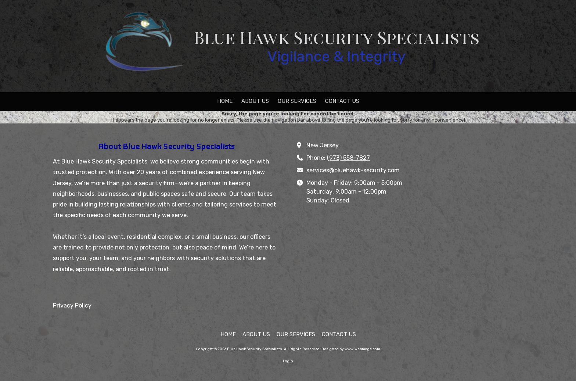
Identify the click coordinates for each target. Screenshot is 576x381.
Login (288, 361)
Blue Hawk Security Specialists (336, 36)
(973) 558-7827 (348, 157)
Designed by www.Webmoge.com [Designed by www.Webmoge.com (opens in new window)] (350, 349)
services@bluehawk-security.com (353, 170)
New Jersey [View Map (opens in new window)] (322, 145)
